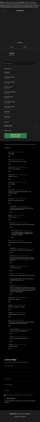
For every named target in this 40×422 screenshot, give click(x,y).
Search (34, 63)
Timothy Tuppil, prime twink (9, 106)
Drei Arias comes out (8, 87)
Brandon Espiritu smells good (9, 101)
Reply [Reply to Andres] (9, 219)
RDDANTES (20, 10)
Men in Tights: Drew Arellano (9, 77)
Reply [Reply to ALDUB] (9, 156)
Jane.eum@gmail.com (23, 331)
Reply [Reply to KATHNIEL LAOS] (9, 179)
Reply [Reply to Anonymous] (9, 186)
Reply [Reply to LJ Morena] (9, 348)
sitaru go (12, 222)
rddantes (11, 53)
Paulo (19, 42)
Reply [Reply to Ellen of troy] (9, 171)
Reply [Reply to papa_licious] (12, 237)
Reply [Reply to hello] (11, 282)
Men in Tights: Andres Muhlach (10, 91)
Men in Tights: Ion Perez (8, 96)
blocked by (15, 135)
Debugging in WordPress (5, 5)
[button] (4, 11)
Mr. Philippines (7, 72)
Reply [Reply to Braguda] (9, 309)
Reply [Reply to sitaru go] (11, 227)
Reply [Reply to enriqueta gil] (9, 195)
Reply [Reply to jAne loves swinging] (11, 333)
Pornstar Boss (7, 111)
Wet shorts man (7, 116)
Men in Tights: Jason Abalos (9, 82)
